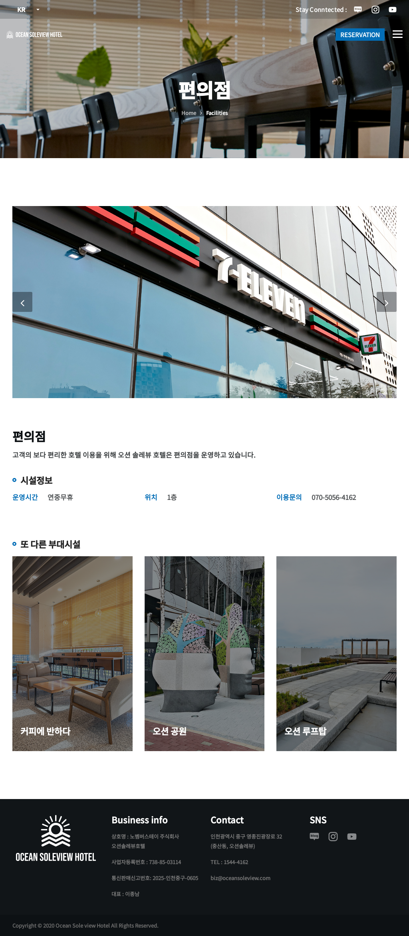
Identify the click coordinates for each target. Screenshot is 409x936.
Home (188, 113)
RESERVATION (360, 34)
